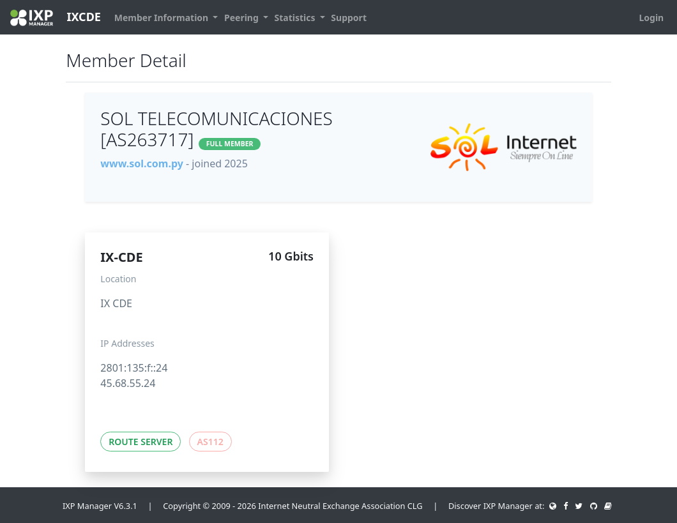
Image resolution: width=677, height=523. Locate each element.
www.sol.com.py (141, 163)
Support (349, 17)
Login (651, 17)
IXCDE (55, 17)
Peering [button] (242, 17)
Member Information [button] (162, 17)
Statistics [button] (296, 17)
